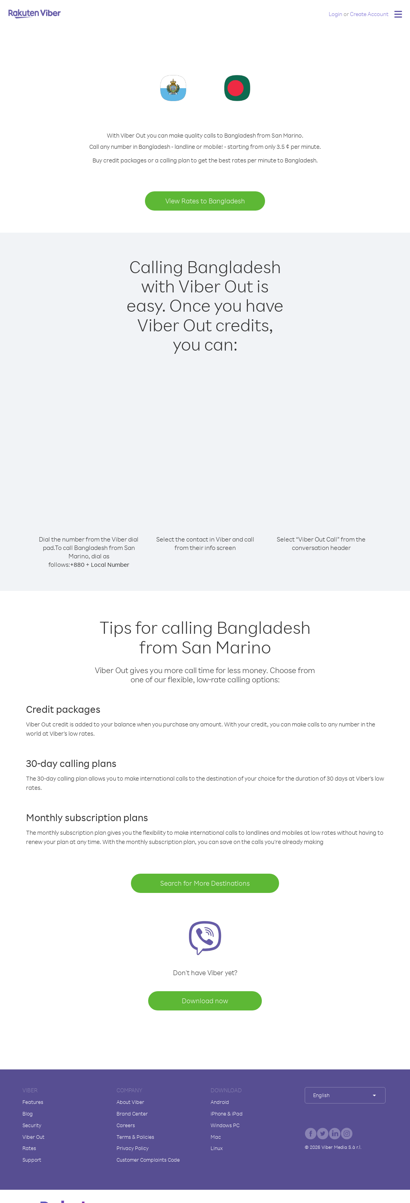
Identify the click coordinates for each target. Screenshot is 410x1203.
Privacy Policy (133, 1148)
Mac (216, 1137)
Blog (27, 1113)
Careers (126, 1125)
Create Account (369, 13)
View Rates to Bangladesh (205, 201)
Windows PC (225, 1125)
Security (31, 1125)
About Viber (130, 1102)
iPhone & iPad (227, 1113)
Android (220, 1102)
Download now (205, 1000)
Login (335, 13)
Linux (217, 1148)
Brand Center (132, 1113)
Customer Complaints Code (148, 1159)
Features (32, 1102)
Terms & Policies (135, 1137)
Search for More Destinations (205, 883)
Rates (29, 1148)
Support (31, 1159)
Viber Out (33, 1137)
